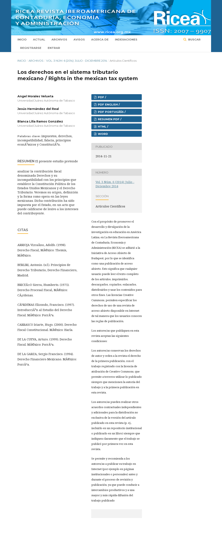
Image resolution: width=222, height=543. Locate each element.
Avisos (79, 39)
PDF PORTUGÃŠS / (111, 111)
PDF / (101, 97)
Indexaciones (126, 39)
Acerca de (100, 39)
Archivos (59, 39)
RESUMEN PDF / (109, 119)
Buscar (194, 39)
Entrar (54, 47)
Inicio (22, 39)
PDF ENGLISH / (108, 104)
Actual (39, 39)
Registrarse (30, 47)
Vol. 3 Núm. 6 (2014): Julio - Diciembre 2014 (76, 60)
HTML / (102, 126)
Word (102, 133)
